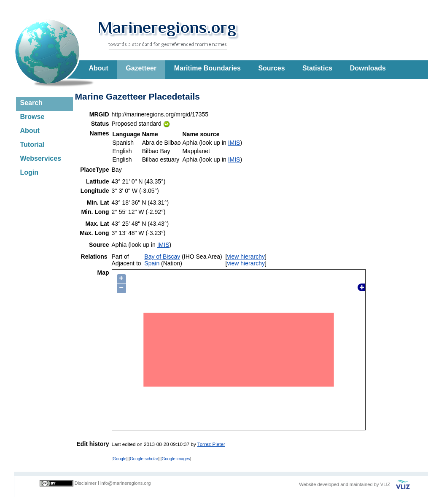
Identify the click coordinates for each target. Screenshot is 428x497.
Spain (151, 263)
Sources (271, 68)
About (98, 68)
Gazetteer (141, 68)
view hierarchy (245, 256)
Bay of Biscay (162, 256)
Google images (176, 458)
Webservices (41, 158)
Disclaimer (86, 483)
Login (29, 172)
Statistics (317, 68)
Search (31, 102)
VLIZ (385, 484)
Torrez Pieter (211, 444)
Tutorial (32, 144)
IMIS (234, 142)
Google (119, 458)
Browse (32, 116)
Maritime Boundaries (207, 68)
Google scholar (144, 458)
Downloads (368, 68)
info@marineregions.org (125, 483)
